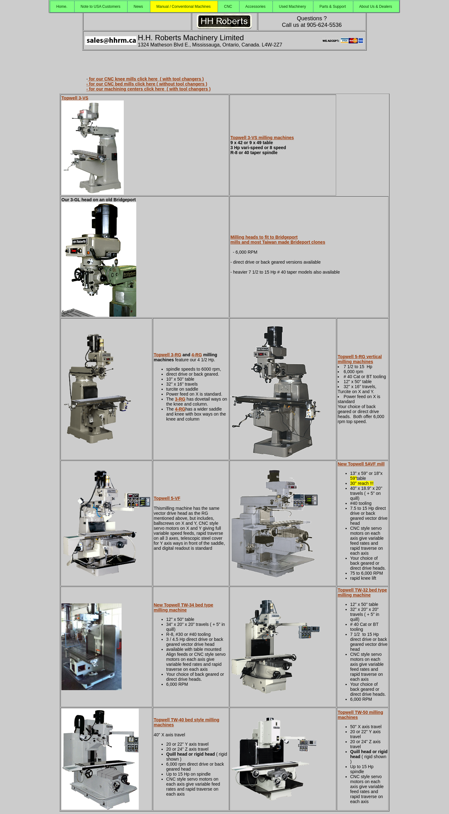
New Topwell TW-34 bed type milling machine (183, 607)
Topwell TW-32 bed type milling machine (362, 592)
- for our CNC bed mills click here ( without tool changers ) (146, 83)
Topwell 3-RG (167, 354)
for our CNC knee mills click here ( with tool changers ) (146, 78)
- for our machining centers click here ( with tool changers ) (148, 88)
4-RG (196, 354)
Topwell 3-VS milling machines (262, 137)
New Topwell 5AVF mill (361, 463)
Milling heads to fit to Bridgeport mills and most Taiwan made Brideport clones (277, 240)
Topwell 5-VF (167, 498)
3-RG (180, 399)
